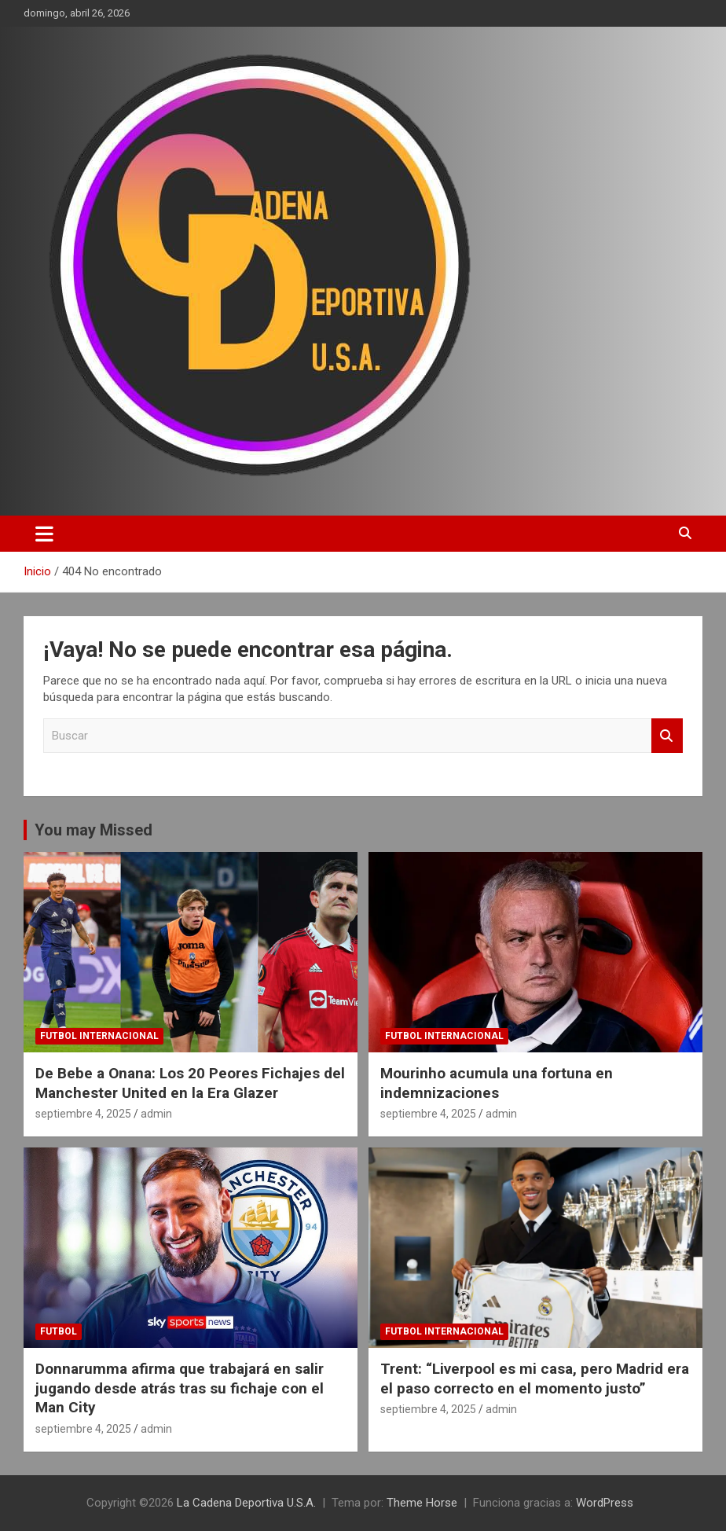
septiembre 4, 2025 (83, 1113)
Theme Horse (422, 1503)
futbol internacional (99, 1035)
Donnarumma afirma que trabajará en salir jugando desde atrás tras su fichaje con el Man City (179, 1388)
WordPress (604, 1503)
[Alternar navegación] (44, 534)
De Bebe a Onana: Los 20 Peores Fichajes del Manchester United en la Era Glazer (190, 1083)
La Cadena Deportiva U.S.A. (246, 1503)
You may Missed (93, 830)
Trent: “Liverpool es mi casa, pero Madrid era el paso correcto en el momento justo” (534, 1378)
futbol (58, 1331)
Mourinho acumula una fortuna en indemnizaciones (496, 1083)
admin (156, 1113)
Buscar (667, 736)
